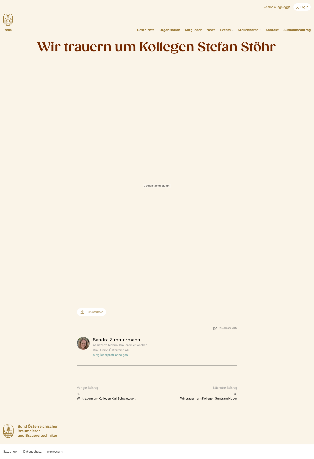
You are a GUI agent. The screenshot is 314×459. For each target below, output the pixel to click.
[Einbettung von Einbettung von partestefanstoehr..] (157, 192)
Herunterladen (95, 312)
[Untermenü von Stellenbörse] (260, 30)
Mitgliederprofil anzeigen (110, 355)
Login (302, 7)
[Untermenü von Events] (232, 30)
